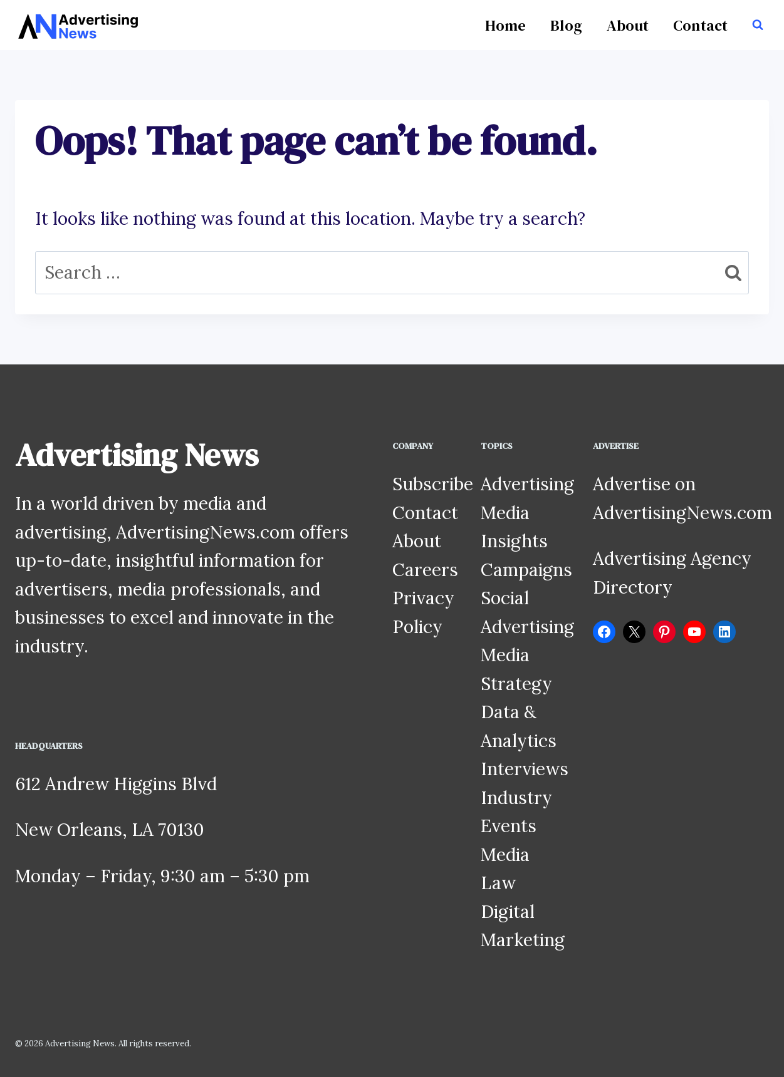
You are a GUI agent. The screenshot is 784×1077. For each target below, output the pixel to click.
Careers (425, 570)
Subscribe (432, 484)
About (628, 25)
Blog (566, 25)
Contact (700, 25)
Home (505, 25)
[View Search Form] (757, 25)
